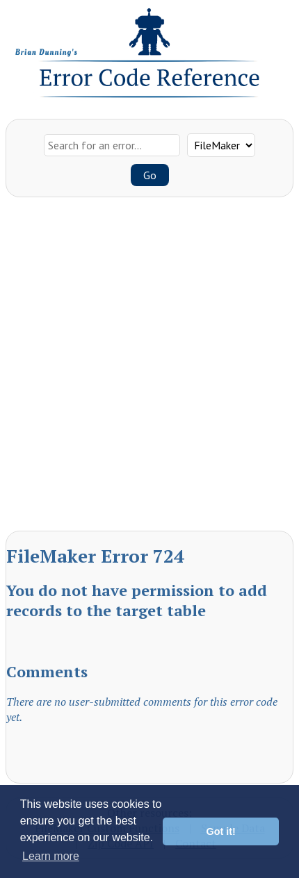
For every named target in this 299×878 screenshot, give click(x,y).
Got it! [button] (221, 831)
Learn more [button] (50, 856)
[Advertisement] (149, 367)
